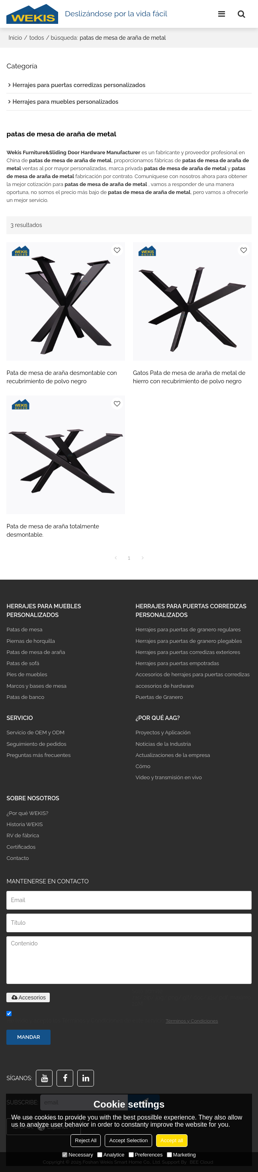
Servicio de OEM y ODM (35, 732)
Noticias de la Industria (163, 744)
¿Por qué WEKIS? (27, 813)
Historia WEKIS (24, 824)
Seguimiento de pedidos (36, 744)
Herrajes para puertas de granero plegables (188, 641)
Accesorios (27, 997)
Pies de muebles (26, 674)
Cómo (142, 766)
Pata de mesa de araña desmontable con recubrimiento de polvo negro (61, 377)
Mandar (28, 1037)
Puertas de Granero (159, 697)
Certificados (20, 847)
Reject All (85, 1140)
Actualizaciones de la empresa (172, 755)
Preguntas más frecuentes (38, 755)
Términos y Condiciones (192, 1021)
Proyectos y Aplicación (162, 732)
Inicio (15, 38)
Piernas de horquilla (30, 641)
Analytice (111, 1155)
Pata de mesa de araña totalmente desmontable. (52, 530)
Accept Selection (128, 1140)
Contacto (17, 858)
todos (36, 38)
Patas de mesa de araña (35, 652)
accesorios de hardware (164, 686)
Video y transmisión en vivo (168, 777)
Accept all (171, 1140)
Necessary (77, 1155)
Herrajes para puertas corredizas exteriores (187, 652)
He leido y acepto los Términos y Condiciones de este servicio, (112, 1018)
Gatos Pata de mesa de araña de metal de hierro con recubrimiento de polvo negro (189, 377)
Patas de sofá (22, 663)
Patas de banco (25, 697)
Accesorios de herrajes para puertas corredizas (192, 674)
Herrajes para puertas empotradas (177, 663)
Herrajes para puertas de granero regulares (187, 630)
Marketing (181, 1155)
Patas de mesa (24, 630)
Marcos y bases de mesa (36, 686)
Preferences (146, 1155)
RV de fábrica (22, 835)
